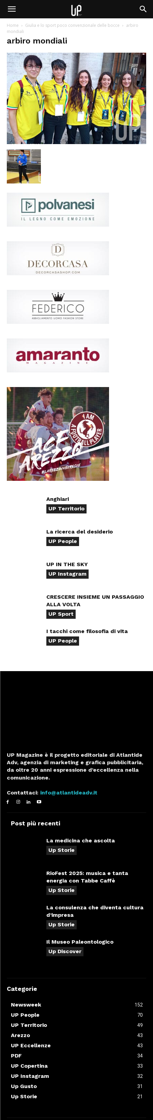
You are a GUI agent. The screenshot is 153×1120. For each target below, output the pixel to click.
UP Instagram (67, 574)
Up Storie (61, 850)
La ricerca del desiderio (79, 531)
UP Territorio (66, 508)
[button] (11, 9)
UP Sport (61, 614)
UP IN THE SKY (67, 564)
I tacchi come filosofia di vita (87, 631)
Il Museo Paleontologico (79, 942)
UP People (62, 541)
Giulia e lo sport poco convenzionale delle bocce (72, 25)
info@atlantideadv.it (68, 792)
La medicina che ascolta (80, 840)
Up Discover (64, 951)
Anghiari (57, 499)
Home (13, 25)
